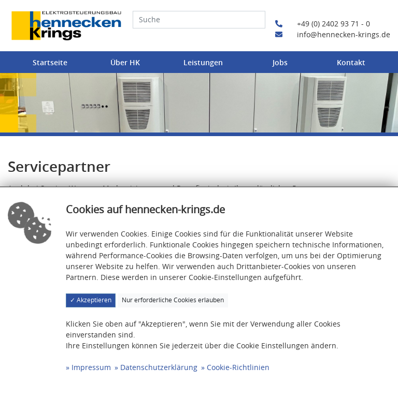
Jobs (280, 62)
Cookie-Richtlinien (238, 367)
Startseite (50, 62)
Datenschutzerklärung (158, 367)
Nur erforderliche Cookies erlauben (173, 300)
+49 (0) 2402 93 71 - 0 (322, 23)
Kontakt (351, 62)
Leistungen (203, 62)
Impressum (91, 367)
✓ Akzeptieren (90, 300)
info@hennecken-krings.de (332, 34)
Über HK (125, 62)
